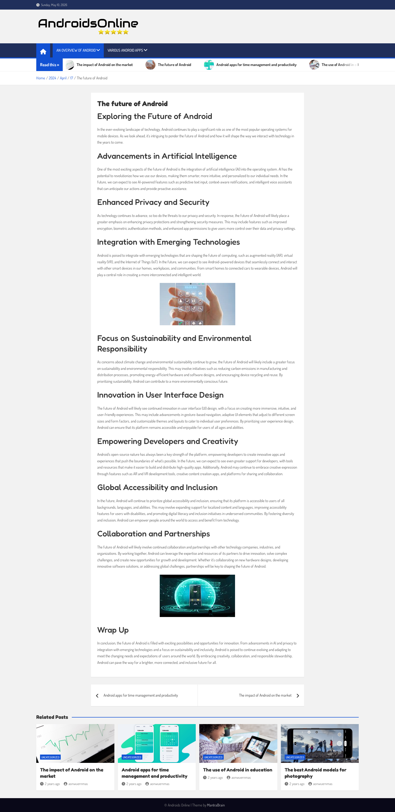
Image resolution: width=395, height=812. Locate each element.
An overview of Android (76, 50)
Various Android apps (125, 50)
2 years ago (50, 784)
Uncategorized (50, 757)
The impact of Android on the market (265, 695)
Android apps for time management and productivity (141, 695)
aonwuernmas (76, 784)
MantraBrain (216, 805)
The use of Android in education (237, 769)
